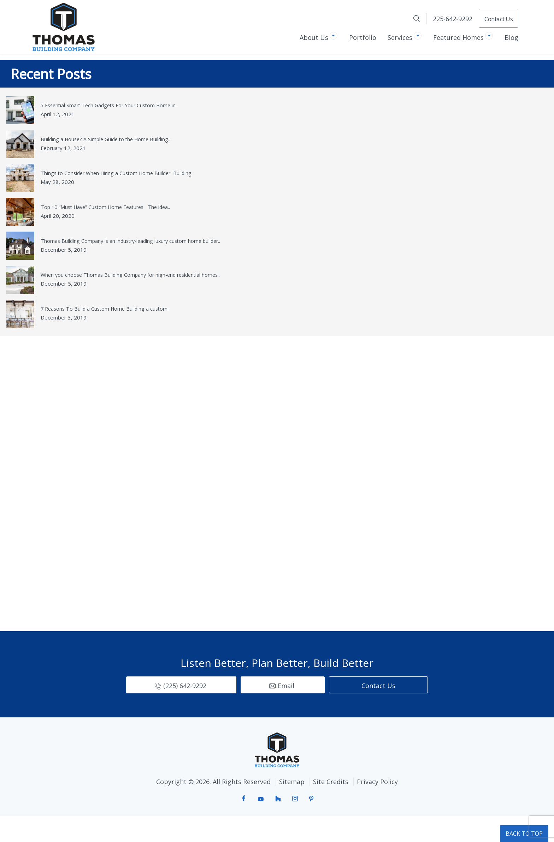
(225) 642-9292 (184, 711)
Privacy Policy (381, 807)
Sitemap (290, 807)
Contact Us (498, 19)
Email (286, 711)
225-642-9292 (452, 18)
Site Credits (332, 807)
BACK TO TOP (524, 833)
